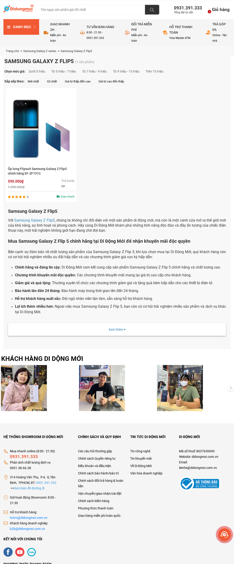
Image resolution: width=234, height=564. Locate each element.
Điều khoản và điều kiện (94, 466)
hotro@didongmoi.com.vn (28, 518)
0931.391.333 (186, 8)
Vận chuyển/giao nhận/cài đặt (99, 493)
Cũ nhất (52, 81)
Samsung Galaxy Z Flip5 (76, 51)
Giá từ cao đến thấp (111, 81)
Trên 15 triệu (154, 71)
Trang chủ (14, 51)
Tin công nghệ (140, 451)
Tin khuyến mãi (141, 458)
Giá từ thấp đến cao (77, 81)
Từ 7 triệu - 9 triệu (94, 71)
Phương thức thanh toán (95, 508)
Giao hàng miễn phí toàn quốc (99, 515)
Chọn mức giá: (14, 71)
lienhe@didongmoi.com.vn (198, 468)
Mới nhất (33, 81)
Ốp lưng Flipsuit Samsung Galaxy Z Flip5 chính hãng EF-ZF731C (37, 171)
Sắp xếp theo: (14, 81)
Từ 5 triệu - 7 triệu (63, 71)
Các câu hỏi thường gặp (95, 451)
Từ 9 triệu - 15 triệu (126, 71)
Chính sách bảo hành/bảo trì (98, 473)
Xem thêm (117, 329)
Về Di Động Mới (141, 466)
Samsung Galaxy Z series (41, 51)
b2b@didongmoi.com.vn (27, 529)
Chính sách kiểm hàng (93, 501)
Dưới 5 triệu (37, 71)
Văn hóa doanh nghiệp (146, 473)
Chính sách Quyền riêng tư (97, 458)
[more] (224, 534)
